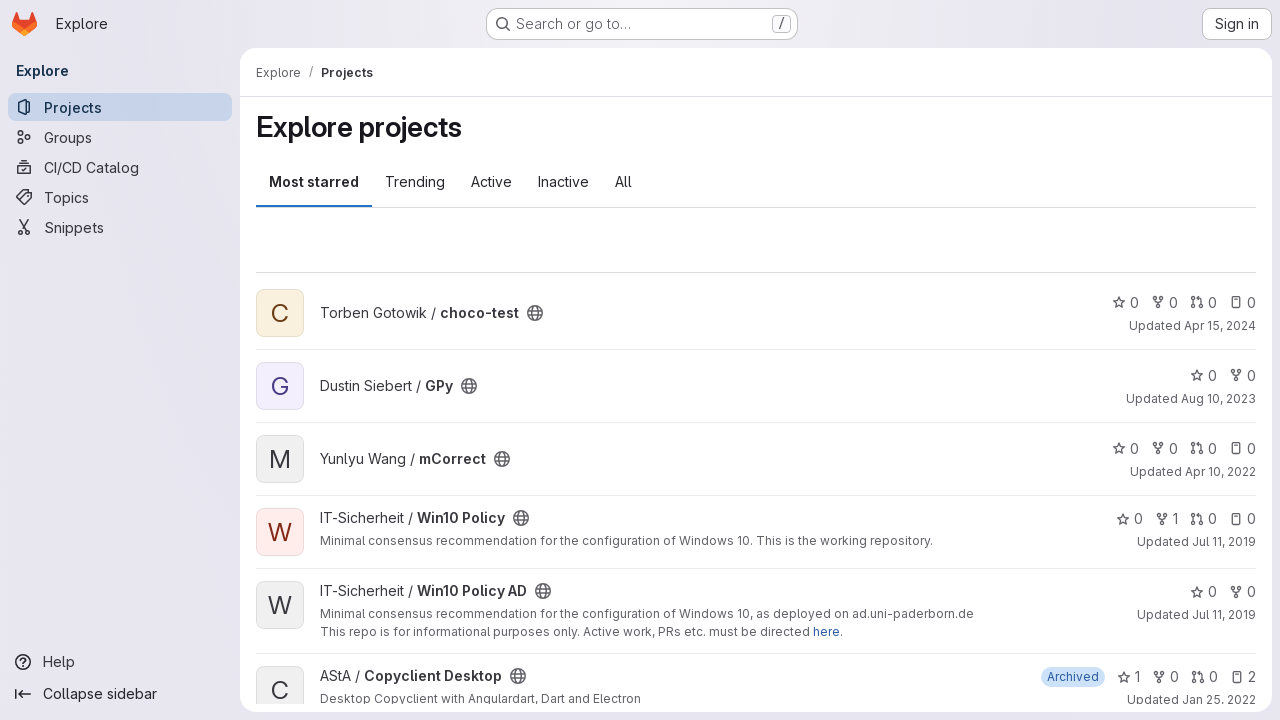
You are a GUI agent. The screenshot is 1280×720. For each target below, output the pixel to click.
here (826, 631)
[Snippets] (120, 227)
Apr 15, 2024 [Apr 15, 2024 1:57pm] (1220, 325)
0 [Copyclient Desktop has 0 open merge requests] (1204, 676)
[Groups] (120, 137)
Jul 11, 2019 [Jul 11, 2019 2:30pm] (1224, 614)
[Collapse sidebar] (120, 694)
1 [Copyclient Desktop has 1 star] (1128, 676)
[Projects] (120, 107)
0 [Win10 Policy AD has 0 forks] (1242, 591)
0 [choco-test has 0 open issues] (1242, 302)
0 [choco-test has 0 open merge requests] (1203, 302)
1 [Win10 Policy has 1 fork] (1166, 518)
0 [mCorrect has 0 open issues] (1242, 448)
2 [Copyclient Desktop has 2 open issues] (1243, 676)
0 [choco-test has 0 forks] (1164, 302)
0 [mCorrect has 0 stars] (1125, 448)
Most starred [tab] (314, 181)
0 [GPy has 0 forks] (1242, 375)
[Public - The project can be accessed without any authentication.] (535, 313)
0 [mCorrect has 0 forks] (1164, 448)
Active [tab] (491, 181)
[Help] (120, 662)
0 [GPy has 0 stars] (1203, 375)
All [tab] (623, 181)
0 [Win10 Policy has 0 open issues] (1242, 518)
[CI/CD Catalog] (120, 167)
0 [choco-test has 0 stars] (1125, 302)
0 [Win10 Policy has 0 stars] (1129, 518)
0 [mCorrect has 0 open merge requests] (1203, 448)
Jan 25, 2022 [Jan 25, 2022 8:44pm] (1219, 699)
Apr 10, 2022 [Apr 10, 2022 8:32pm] (1220, 471)
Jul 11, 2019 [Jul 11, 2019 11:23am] (1224, 541)
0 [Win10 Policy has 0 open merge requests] (1203, 518)
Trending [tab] (415, 181)
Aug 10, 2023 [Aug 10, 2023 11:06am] (1218, 398)
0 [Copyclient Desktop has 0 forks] (1165, 676)
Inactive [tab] (563, 181)
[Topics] (120, 197)
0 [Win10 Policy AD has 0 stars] (1203, 591)
